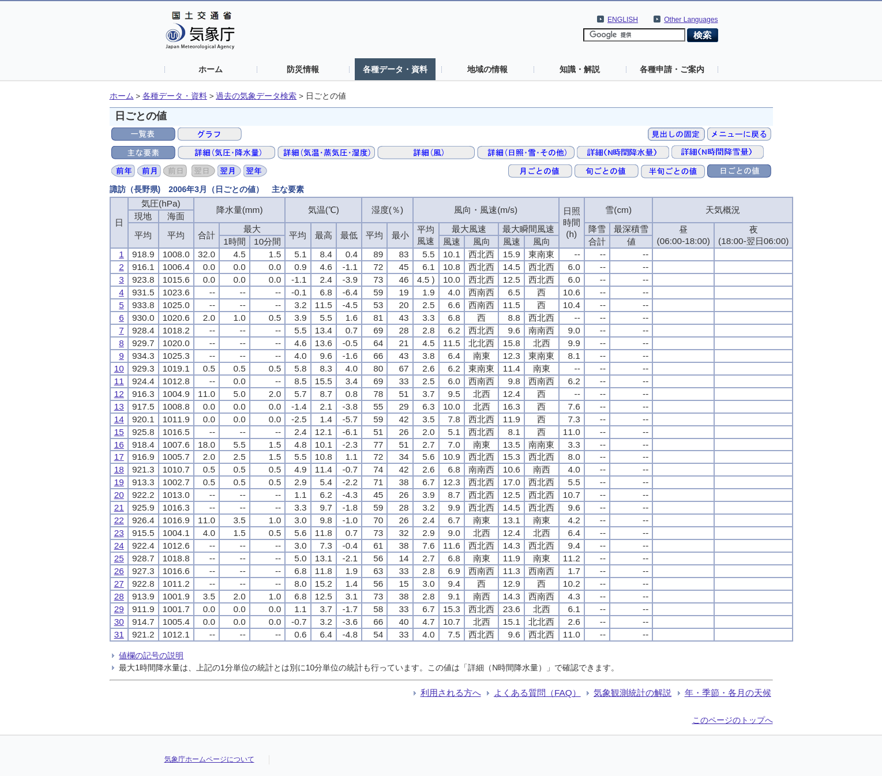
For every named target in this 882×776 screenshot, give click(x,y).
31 (119, 634)
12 (119, 394)
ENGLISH (622, 20)
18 (119, 469)
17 (119, 457)
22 (119, 520)
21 (119, 507)
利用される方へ (451, 693)
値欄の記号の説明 (151, 655)
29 (119, 609)
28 (119, 596)
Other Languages (691, 20)
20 (119, 495)
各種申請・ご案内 (672, 69)
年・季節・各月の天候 (728, 693)
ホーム (210, 69)
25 (119, 558)
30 (119, 622)
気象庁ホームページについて (209, 759)
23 (119, 533)
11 (119, 381)
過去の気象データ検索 (256, 96)
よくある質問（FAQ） (537, 693)
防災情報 (303, 69)
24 (119, 545)
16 (119, 444)
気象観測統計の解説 (632, 693)
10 (119, 368)
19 (119, 482)
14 (119, 419)
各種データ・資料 (395, 69)
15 (119, 432)
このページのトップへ (732, 720)
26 (119, 571)
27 (119, 583)
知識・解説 (580, 69)
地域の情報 (487, 69)
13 (119, 406)
